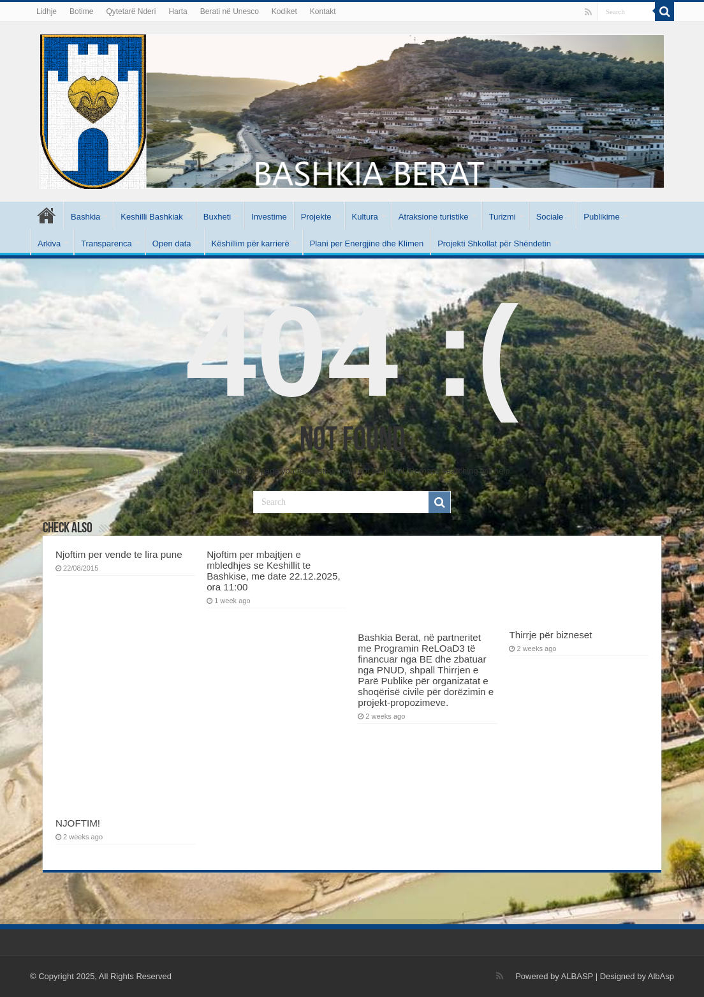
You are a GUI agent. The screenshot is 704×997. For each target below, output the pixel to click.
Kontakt (323, 11)
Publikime (601, 216)
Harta (177, 11)
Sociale (550, 216)
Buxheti (217, 216)
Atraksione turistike (434, 216)
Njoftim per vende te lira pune (118, 554)
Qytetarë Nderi (131, 11)
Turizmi (502, 216)
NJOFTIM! (77, 823)
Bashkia (85, 216)
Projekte (316, 216)
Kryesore (46, 215)
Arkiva (49, 243)
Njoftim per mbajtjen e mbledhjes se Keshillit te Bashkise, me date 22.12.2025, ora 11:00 (274, 570)
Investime (269, 216)
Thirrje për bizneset (550, 634)
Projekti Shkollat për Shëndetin (494, 243)
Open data (171, 243)
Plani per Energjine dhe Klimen (367, 243)
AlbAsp (661, 976)
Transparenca (106, 243)
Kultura (365, 216)
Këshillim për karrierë (251, 243)
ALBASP (577, 976)
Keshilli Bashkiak (152, 216)
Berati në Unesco (229, 11)
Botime (81, 11)
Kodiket (284, 11)
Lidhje (46, 11)
